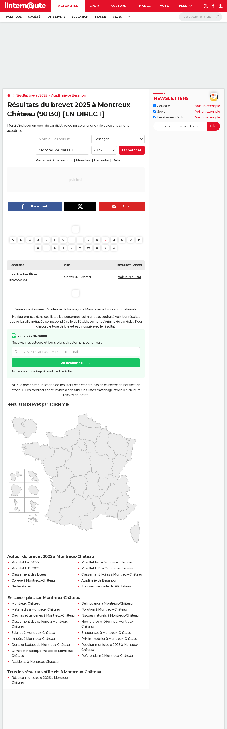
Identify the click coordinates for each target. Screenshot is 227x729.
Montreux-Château (26, 603)
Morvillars (83, 160)
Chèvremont (63, 160)
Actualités (68, 6)
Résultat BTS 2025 (26, 568)
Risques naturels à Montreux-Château (110, 615)
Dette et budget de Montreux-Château (41, 645)
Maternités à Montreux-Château (36, 609)
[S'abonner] (186, 126)
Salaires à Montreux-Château (33, 633)
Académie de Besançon (69, 95)
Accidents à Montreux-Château (35, 662)
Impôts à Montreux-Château (33, 639)
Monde (100, 16)
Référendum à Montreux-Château (107, 656)
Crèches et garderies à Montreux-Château (43, 615)
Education (80, 16)
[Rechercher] (200, 16)
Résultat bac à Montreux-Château (106, 562)
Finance (144, 6)
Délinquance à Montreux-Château (106, 603)
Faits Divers (56, 16)
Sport (95, 6)
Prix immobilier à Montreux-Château (109, 639)
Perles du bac (22, 586)
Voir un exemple (207, 106)
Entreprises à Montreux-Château (106, 633)
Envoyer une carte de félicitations (106, 586)
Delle (116, 160)
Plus (186, 6)
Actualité (161, 106)
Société (34, 16)
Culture (118, 6)
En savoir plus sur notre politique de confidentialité (42, 371)
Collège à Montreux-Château (33, 580)
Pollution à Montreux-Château (104, 609)
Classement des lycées (29, 574)
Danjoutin (101, 160)
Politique (14, 16)
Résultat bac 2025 (25, 562)
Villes (117, 16)
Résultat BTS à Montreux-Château (107, 568)
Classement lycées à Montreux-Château (111, 574)
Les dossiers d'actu (168, 117)
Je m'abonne (72, 363)
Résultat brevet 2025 (31, 95)
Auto (164, 6)
